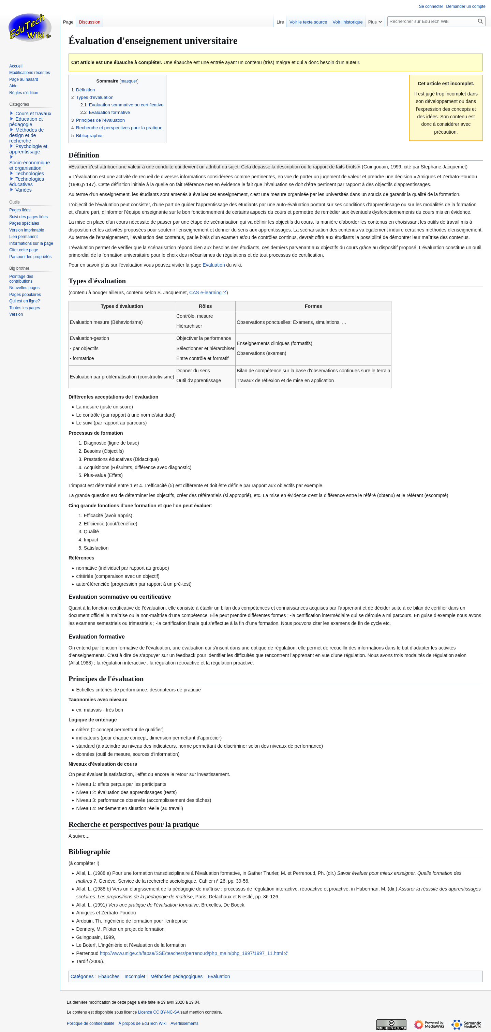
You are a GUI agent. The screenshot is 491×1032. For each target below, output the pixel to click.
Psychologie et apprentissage (28, 149)
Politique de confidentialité (90, 1023)
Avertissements (184, 1023)
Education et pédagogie (26, 121)
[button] (11, 113)
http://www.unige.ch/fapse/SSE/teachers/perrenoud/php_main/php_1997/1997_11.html (191, 953)
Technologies (29, 173)
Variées (23, 190)
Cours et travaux (33, 113)
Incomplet (134, 976)
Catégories (82, 976)
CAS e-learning (205, 292)
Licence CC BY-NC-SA (158, 1012)
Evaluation (214, 265)
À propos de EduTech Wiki (142, 1023)
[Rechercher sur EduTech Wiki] (436, 21)
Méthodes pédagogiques (176, 976)
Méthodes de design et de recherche (26, 135)
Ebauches (108, 976)
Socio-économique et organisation (29, 165)
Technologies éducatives (26, 181)
